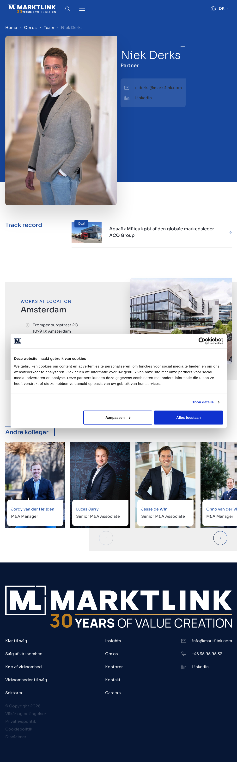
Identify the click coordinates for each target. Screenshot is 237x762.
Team (49, 27)
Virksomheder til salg (26, 679)
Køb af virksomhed (23, 666)
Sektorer (14, 692)
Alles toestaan (188, 417)
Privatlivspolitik (20, 721)
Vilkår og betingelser (25, 713)
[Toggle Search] (67, 8)
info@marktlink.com (212, 640)
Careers (113, 692)
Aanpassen (117, 417)
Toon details (203, 402)
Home (11, 27)
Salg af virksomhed (24, 653)
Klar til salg (16, 640)
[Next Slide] (220, 538)
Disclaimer (15, 736)
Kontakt (113, 679)
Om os (30, 27)
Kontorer (114, 666)
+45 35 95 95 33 (207, 653)
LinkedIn (143, 97)
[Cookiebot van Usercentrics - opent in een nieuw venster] (202, 341)
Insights (113, 640)
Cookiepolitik (18, 729)
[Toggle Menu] (82, 9)
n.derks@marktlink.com (158, 87)
